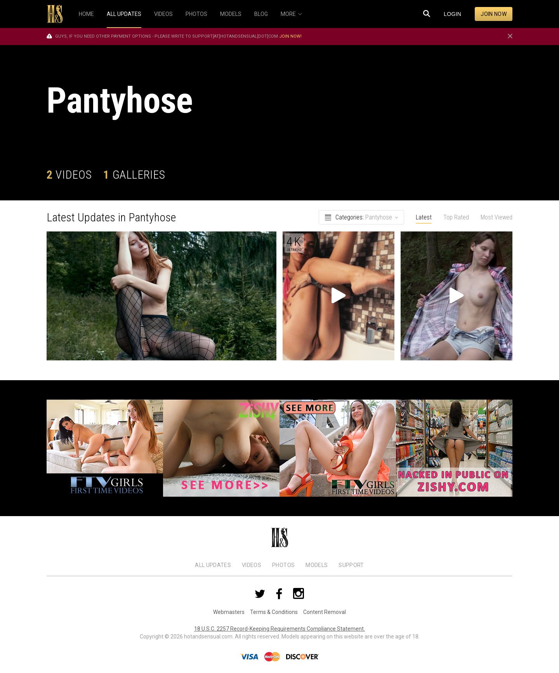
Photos (283, 565)
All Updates (213, 565)
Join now (494, 14)
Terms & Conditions (274, 612)
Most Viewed (496, 217)
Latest (424, 217)
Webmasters (229, 612)
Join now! (290, 36)
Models (317, 565)
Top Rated (456, 217)
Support (351, 565)
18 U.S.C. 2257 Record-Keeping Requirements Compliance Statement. (279, 629)
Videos (251, 565)
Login (452, 14)
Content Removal (324, 612)
